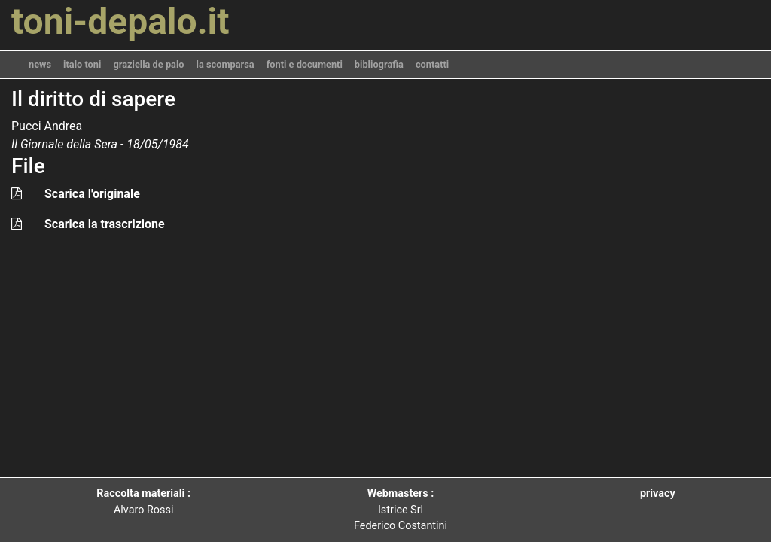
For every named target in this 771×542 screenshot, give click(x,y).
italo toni (82, 64)
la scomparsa (225, 64)
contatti (432, 64)
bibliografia (379, 64)
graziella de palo (148, 64)
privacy (657, 493)
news (40, 64)
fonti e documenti (305, 64)
